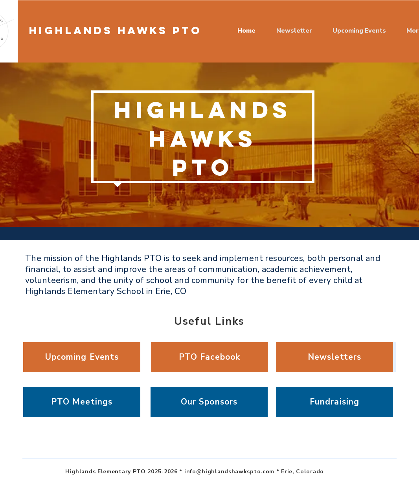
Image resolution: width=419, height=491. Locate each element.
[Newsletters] (334, 357)
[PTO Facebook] (209, 357)
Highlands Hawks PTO (115, 30)
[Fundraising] (334, 402)
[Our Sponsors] (209, 402)
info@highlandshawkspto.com (229, 471)
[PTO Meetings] (81, 402)
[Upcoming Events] (81, 357)
